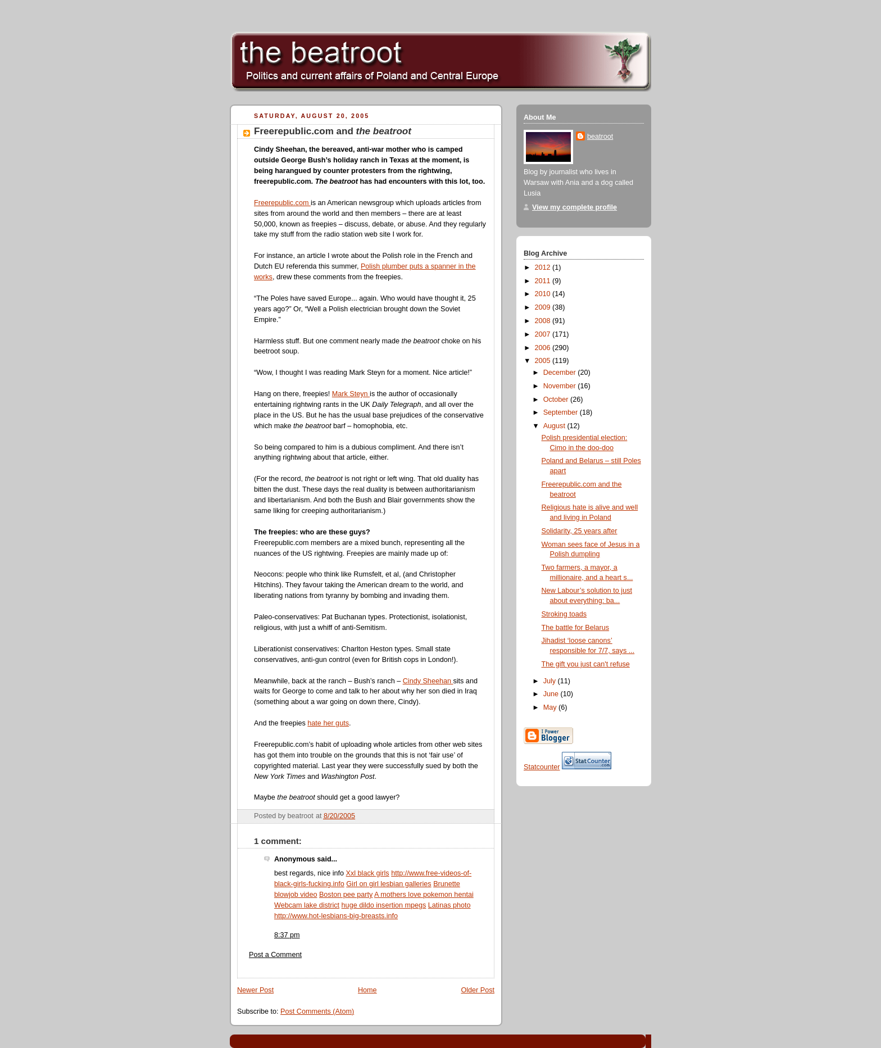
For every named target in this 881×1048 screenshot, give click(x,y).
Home (367, 990)
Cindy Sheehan (428, 681)
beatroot (600, 136)
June (552, 694)
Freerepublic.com (282, 203)
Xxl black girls (367, 873)
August (555, 426)
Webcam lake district (306, 905)
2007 (544, 334)
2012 (544, 267)
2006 (544, 348)
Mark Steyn (351, 394)
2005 (544, 361)
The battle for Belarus (576, 628)
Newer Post (255, 990)
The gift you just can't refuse (586, 664)
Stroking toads (564, 614)
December (560, 372)
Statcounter (542, 767)
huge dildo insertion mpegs (384, 905)
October (556, 399)
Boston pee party (346, 895)
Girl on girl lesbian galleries (388, 884)
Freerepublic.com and (332, 131)
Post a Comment (275, 955)
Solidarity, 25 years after (579, 531)
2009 (544, 307)
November (560, 386)
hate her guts (328, 723)
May (550, 707)
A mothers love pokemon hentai (424, 895)
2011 (544, 281)
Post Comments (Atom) (317, 1011)
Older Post (477, 990)
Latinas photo (449, 905)
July (550, 681)
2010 (544, 294)
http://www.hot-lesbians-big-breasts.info (336, 916)
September (561, 412)
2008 (544, 321)
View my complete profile (574, 207)
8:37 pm (287, 935)
